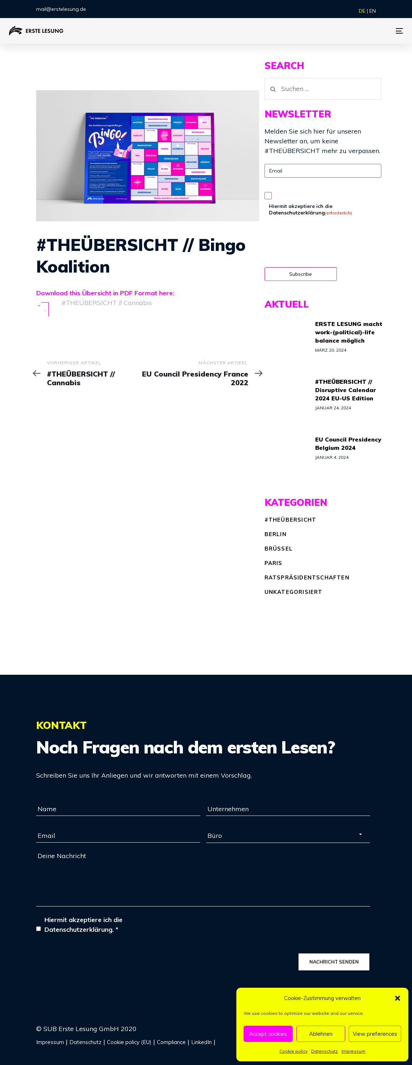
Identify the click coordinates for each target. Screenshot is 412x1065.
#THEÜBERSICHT (291, 519)
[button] (397, 998)
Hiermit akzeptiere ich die (310, 209)
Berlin (276, 534)
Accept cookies (268, 1033)
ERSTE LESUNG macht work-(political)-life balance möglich (348, 332)
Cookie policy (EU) (129, 1042)
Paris (274, 563)
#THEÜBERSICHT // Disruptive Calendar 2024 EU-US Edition (345, 390)
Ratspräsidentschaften (307, 577)
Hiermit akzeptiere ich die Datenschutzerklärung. (83, 925)
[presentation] (319, 244)
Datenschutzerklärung (297, 212)
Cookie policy (293, 1051)
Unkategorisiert (294, 591)
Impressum (353, 1051)
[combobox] (288, 836)
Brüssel (279, 548)
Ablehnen (320, 1033)
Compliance (171, 1042)
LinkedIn (201, 1042)
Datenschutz (324, 1051)
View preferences (375, 1033)
